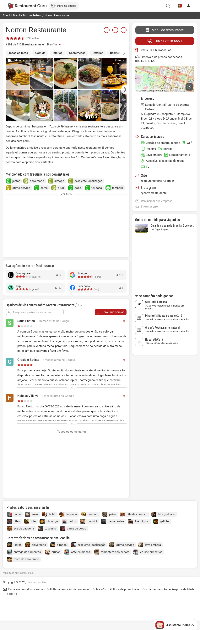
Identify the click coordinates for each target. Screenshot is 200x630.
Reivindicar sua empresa (156, 201)
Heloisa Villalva (28, 396)
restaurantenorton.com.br (157, 181)
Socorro (12, 594)
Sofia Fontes (26, 321)
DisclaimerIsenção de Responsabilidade (168, 589)
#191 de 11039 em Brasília (31, 44)
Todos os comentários (72, 431)
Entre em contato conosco (25, 589)
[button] (121, 53)
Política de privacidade (124, 589)
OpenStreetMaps (147, 90)
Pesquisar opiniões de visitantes (32, 312)
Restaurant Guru (38, 582)
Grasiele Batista (28, 360)
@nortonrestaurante (154, 193)
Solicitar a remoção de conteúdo (68, 589)
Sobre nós (99, 589)
